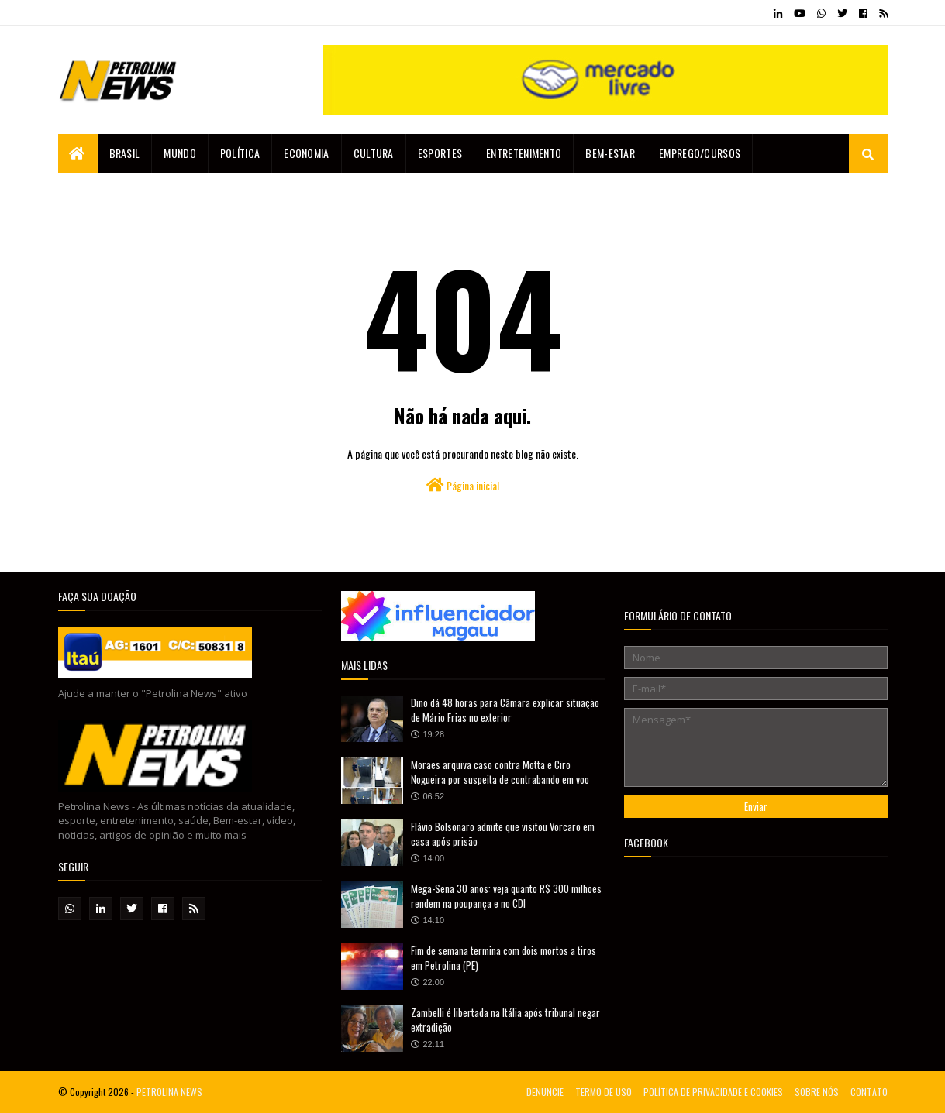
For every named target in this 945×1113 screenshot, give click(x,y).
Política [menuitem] (240, 153)
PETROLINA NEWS (169, 1091)
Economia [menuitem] (306, 153)
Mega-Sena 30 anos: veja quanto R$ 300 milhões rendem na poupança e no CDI (506, 896)
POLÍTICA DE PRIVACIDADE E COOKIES (713, 1091)
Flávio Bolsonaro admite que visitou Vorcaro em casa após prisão (503, 834)
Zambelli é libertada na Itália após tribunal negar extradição (505, 1020)
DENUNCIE (545, 1091)
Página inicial (462, 485)
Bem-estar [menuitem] (610, 153)
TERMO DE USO (603, 1091)
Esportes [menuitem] (440, 153)
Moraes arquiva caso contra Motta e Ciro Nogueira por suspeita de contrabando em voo (500, 772)
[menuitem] (78, 153)
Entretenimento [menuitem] (523, 153)
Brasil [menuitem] (124, 153)
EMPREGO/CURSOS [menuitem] (699, 153)
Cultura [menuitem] (374, 153)
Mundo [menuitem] (180, 153)
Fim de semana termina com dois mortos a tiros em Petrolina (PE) (503, 958)
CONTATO (869, 1091)
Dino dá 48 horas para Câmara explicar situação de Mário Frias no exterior (505, 710)
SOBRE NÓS (817, 1091)
